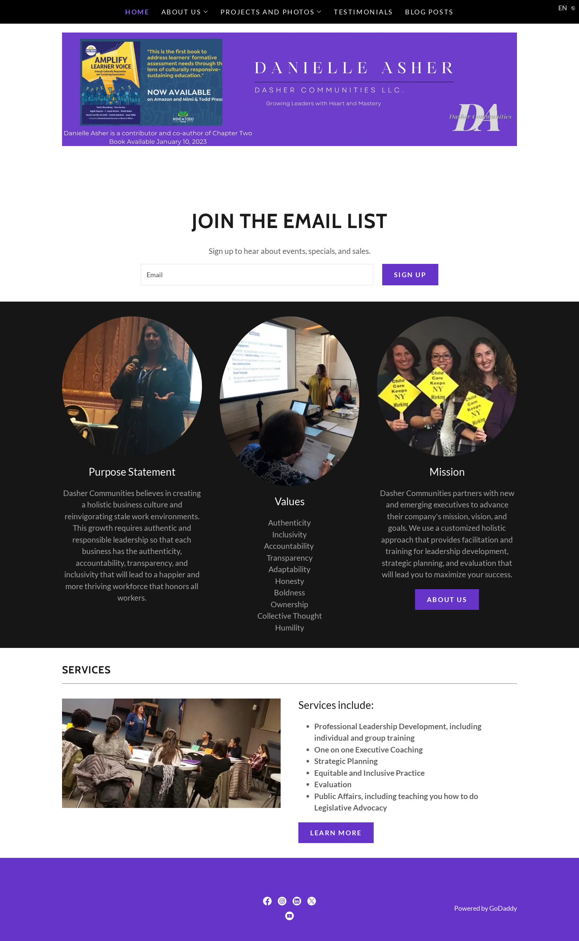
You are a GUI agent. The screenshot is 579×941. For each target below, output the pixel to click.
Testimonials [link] (363, 12)
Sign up (410, 275)
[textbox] (257, 274)
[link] (267, 901)
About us (447, 599)
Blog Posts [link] (429, 12)
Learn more (336, 833)
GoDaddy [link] (503, 908)
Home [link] (137, 12)
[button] (185, 11)
